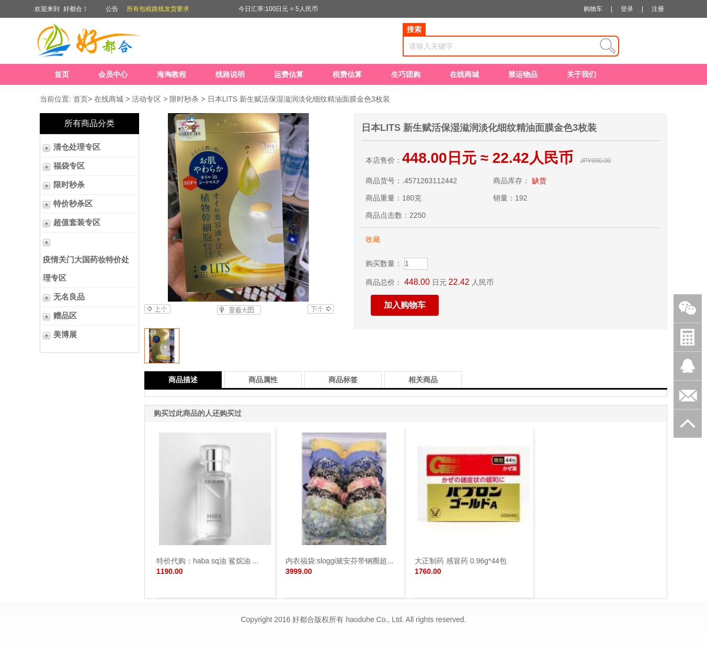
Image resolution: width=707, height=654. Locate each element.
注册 (658, 9)
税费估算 (347, 74)
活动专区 (146, 99)
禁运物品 (523, 74)
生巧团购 (405, 74)
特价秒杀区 (73, 203)
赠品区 (65, 316)
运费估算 (288, 74)
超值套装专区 (76, 222)
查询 (607, 46)
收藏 (373, 239)
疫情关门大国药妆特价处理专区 (86, 269)
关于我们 (581, 74)
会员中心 (113, 74)
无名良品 (69, 297)
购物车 (593, 9)
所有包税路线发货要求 (158, 9)
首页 (61, 74)
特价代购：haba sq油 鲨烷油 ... (207, 561)
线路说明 (230, 74)
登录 (627, 9)
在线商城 (464, 74)
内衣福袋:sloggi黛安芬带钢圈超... (339, 561)
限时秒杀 (184, 99)
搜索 (414, 29)
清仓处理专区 (76, 147)
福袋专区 (69, 166)
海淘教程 (171, 74)
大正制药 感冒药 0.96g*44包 (461, 561)
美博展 (65, 334)
